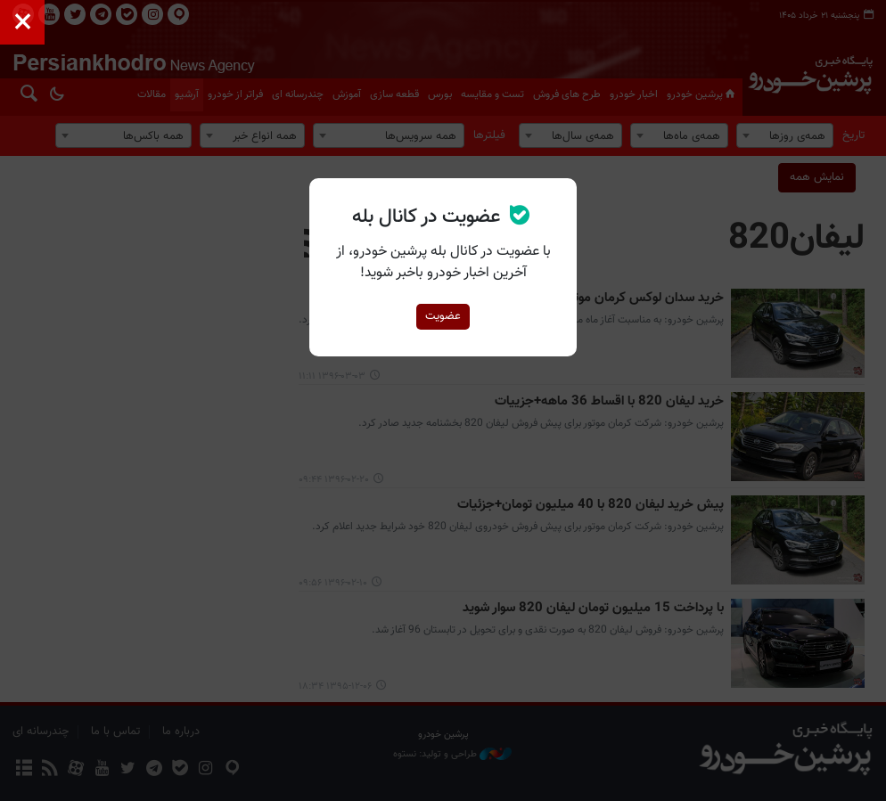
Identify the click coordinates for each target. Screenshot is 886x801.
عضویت (443, 316)
